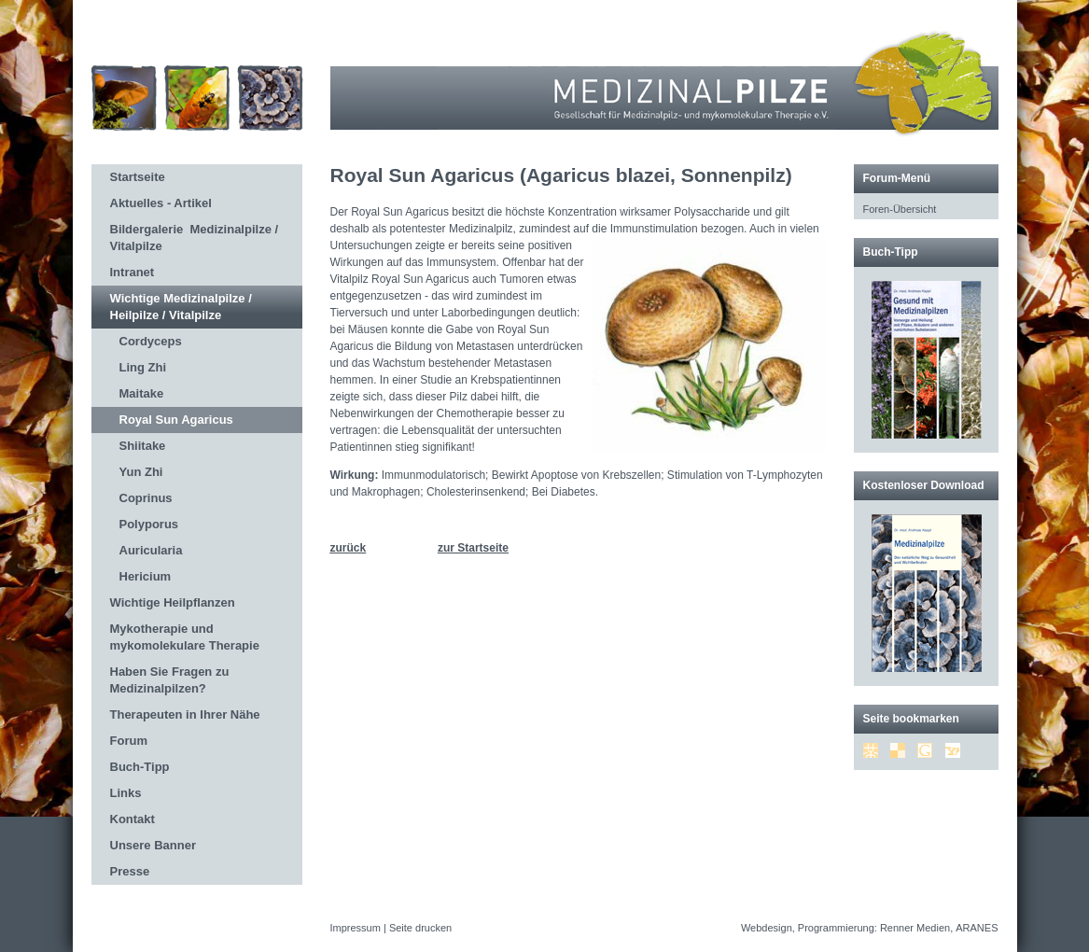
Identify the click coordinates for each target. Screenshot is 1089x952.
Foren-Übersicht (900, 209)
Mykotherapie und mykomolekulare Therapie (184, 637)
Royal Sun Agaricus (176, 420)
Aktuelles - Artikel (161, 203)
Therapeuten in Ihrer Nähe (185, 714)
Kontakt (132, 819)
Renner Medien (915, 927)
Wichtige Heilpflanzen (172, 602)
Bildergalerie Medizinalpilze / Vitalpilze (194, 237)
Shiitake (142, 446)
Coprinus (146, 498)
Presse (130, 871)
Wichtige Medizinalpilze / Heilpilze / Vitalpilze (181, 306)
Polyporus (149, 524)
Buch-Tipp (140, 767)
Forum (128, 741)
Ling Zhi (143, 367)
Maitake (141, 393)
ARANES (977, 927)
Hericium (145, 576)
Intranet (132, 272)
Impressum (355, 927)
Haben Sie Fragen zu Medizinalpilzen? (170, 680)
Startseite (137, 177)
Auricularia (151, 550)
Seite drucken (420, 927)
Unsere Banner (153, 845)
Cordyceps (150, 341)
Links (126, 793)
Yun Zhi (141, 472)
